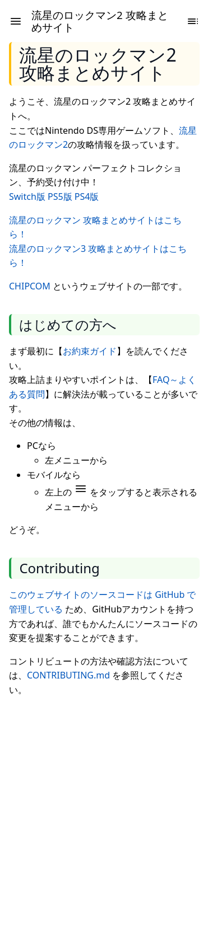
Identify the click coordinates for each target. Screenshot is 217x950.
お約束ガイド (90, 351)
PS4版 (87, 196)
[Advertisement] (108, 814)
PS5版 (60, 196)
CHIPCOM (29, 286)
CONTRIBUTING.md (68, 675)
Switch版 (27, 196)
